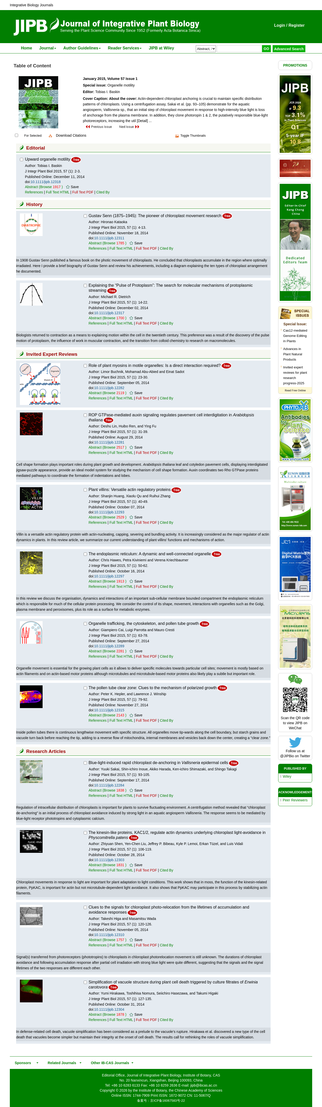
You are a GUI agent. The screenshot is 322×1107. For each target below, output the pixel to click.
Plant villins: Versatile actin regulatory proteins (130, 489)
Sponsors (22, 1063)
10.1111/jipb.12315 (109, 710)
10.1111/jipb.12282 (109, 388)
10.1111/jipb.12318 (46, 182)
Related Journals (61, 1063)
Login (279, 25)
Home (26, 48)
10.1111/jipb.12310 (109, 935)
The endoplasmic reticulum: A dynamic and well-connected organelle (150, 554)
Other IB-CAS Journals (108, 1063)
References (34, 192)
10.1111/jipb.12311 (109, 238)
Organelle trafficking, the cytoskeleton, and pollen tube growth (144, 623)
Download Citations (71, 135)
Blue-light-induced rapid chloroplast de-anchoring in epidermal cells (158, 763)
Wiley (287, 776)
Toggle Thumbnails (193, 135)
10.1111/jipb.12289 (109, 646)
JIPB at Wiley (161, 48)
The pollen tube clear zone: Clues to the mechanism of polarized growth (153, 688)
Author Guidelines (82, 48)
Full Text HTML (57, 192)
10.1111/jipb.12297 (109, 576)
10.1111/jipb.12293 (109, 512)
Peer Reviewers (295, 800)
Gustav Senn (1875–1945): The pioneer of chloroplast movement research (155, 216)
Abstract (31, 187)
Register (296, 25)
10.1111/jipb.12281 (109, 442)
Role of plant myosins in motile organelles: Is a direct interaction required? (155, 365)
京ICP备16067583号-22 (167, 1100)
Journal (47, 48)
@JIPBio (287, 756)
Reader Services (125, 48)
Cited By (103, 192)
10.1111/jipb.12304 (109, 1009)
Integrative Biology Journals (31, 5)
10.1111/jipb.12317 (109, 313)
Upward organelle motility (47, 159)
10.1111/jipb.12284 (109, 785)
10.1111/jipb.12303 (109, 860)
